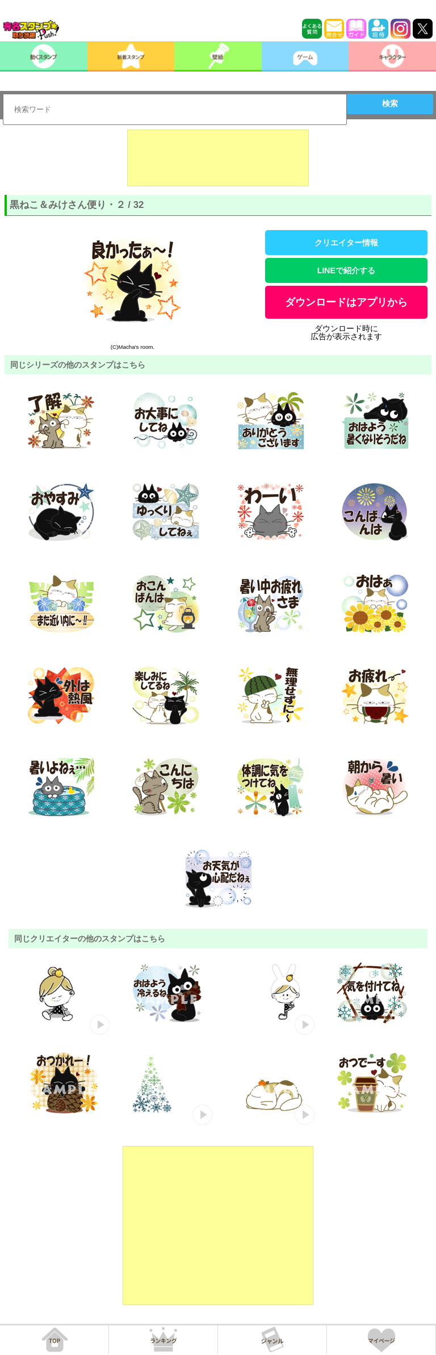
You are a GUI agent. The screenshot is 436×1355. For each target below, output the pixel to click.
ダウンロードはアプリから (346, 302)
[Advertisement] (218, 158)
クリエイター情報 (346, 242)
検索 (390, 103)
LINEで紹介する (346, 270)
